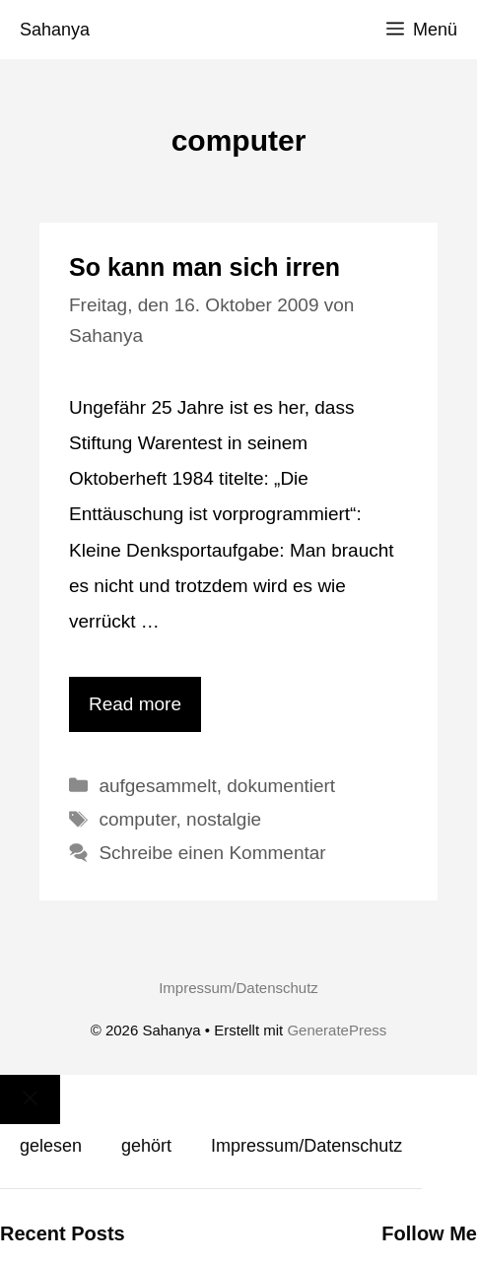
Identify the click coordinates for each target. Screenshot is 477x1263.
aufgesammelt (157, 785)
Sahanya (55, 29)
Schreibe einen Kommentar (212, 852)
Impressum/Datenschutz (238, 987)
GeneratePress (336, 1030)
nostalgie (223, 819)
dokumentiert (281, 785)
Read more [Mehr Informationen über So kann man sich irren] (135, 704)
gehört (146, 1146)
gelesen (51, 1146)
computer (137, 819)
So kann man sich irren (204, 267)
